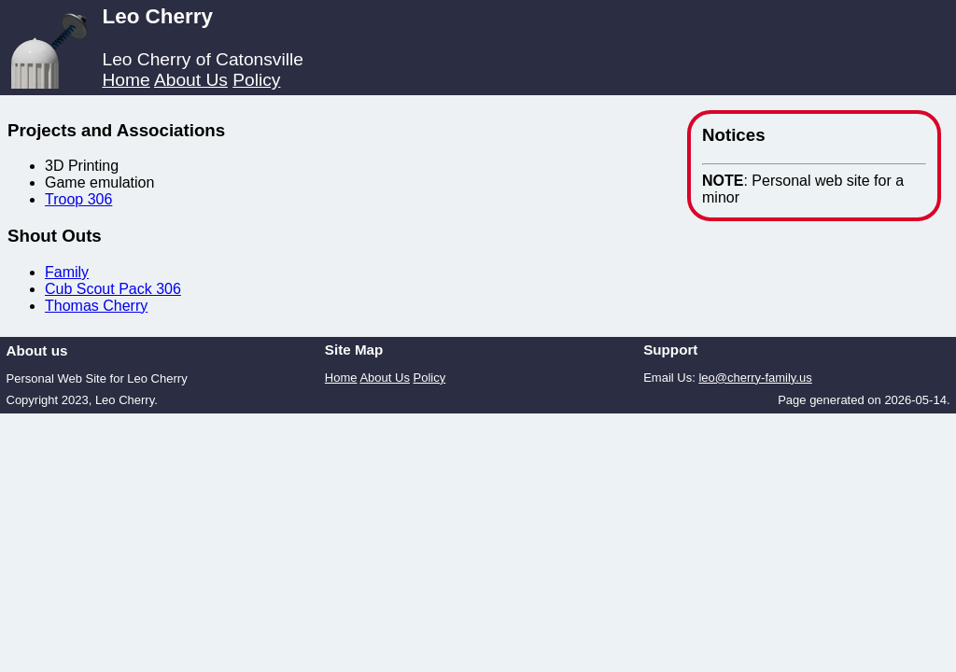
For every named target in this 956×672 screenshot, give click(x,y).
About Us (191, 80)
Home (125, 80)
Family (67, 272)
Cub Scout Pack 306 (113, 289)
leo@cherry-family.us (754, 378)
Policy (256, 80)
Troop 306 (78, 199)
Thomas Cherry (96, 306)
